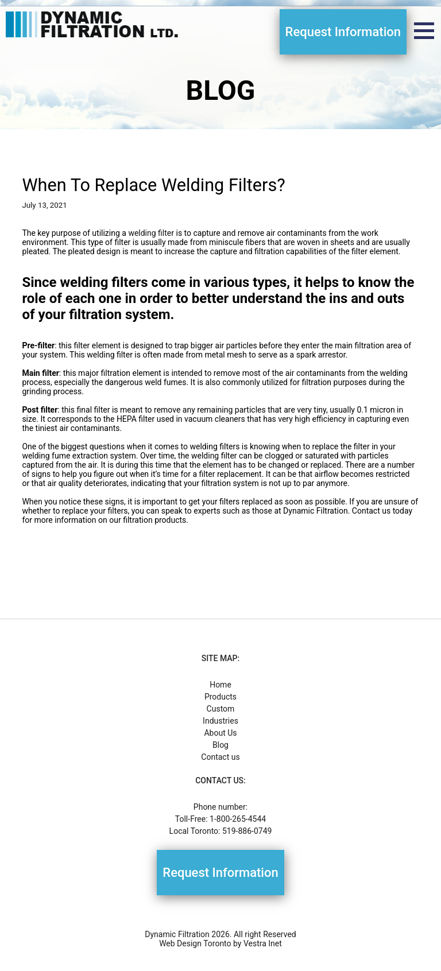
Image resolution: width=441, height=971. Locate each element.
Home (220, 684)
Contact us (220, 757)
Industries (220, 720)
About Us (220, 732)
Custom (221, 708)
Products (220, 696)
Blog (220, 744)
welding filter (151, 233)
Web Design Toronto (195, 943)
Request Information (343, 32)
